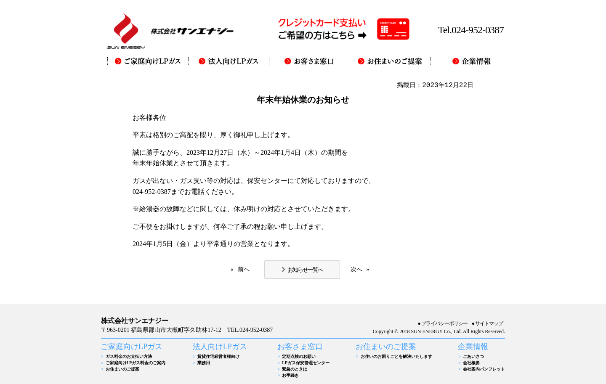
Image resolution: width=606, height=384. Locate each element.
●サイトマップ (487, 323)
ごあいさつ (473, 356)
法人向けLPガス (220, 346)
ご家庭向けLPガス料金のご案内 (136, 362)
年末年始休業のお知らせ (303, 99)
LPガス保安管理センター (306, 362)
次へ (356, 269)
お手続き (290, 375)
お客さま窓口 (300, 346)
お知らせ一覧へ (305, 269)
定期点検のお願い (299, 356)
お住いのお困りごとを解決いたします (396, 356)
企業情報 (473, 346)
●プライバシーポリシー (443, 323)
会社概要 (471, 362)
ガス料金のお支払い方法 (129, 356)
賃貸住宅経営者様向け (218, 356)
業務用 (203, 362)
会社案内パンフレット (484, 369)
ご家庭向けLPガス (131, 346)
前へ (244, 269)
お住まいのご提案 (122, 369)
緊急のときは (294, 369)
